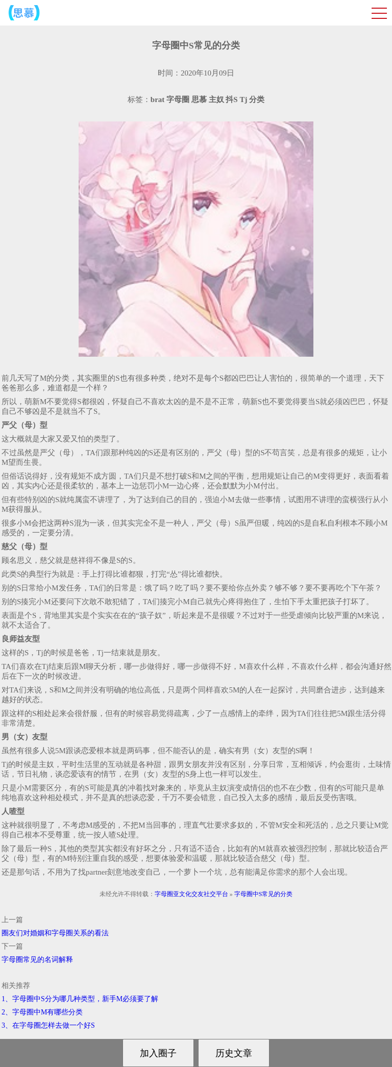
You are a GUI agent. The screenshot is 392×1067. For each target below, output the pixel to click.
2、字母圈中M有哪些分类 (42, 1012)
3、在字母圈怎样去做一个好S (48, 1025)
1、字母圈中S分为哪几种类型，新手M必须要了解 (80, 999)
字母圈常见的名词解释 (37, 959)
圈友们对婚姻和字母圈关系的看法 (55, 933)
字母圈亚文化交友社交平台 (191, 894)
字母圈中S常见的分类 (263, 894)
